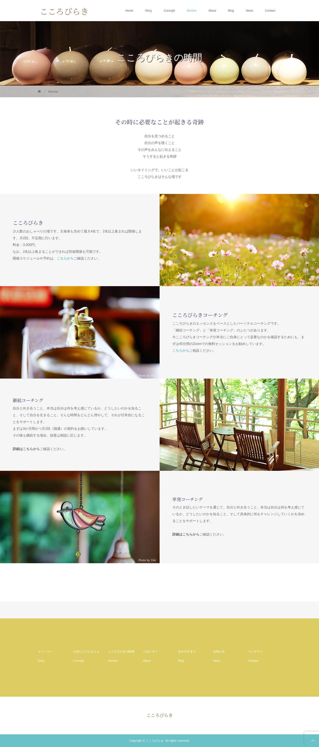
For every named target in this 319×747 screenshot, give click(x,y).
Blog (231, 10)
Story (148, 10)
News (249, 10)
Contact (270, 10)
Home (129, 10)
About (212, 10)
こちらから (65, 258)
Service (192, 10)
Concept (169, 10)
